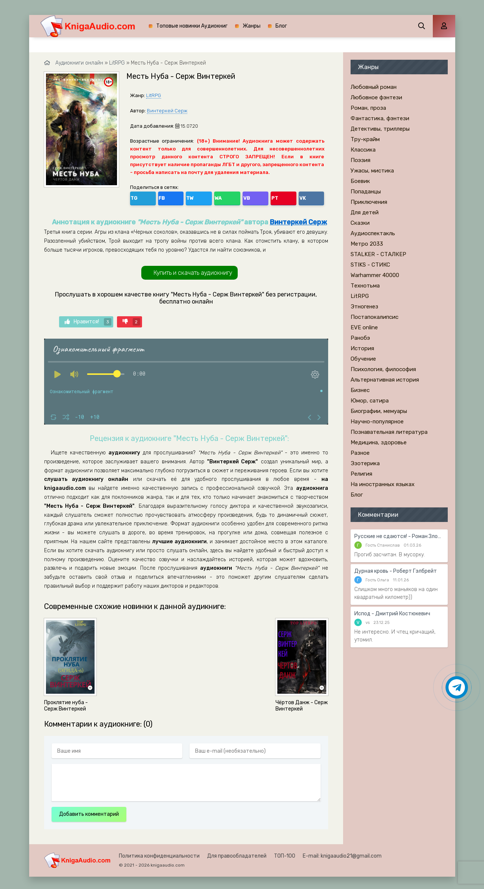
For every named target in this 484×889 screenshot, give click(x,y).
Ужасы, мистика (372, 170)
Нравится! (88, 319)
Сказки (360, 223)
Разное (360, 453)
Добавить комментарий (89, 811)
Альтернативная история (385, 379)
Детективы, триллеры (380, 128)
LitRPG (153, 95)
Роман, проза (368, 108)
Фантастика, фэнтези (380, 118)
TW (169, 196)
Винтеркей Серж (167, 111)
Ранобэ (360, 338)
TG (137, 196)
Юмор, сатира (370, 400)
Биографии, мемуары (379, 411)
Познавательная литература (389, 432)
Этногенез (364, 306)
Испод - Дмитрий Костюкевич (392, 613)
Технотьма (365, 285)
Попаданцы (366, 191)
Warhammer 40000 (375, 275)
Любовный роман (374, 87)
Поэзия (360, 160)
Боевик (360, 181)
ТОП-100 (284, 853)
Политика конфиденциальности (159, 853)
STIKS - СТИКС (370, 264)
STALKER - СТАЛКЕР (378, 254)
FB (153, 196)
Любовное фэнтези (376, 97)
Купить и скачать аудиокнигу (193, 270)
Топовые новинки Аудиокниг (192, 26)
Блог (281, 26)
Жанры (252, 26)
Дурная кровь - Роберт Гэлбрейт (395, 571)
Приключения (369, 202)
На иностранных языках (382, 484)
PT (218, 196)
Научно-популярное (377, 421)
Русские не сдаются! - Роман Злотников (399, 536)
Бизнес (360, 390)
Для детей (365, 212)
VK (234, 196)
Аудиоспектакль (373, 233)
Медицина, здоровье (379, 442)
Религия (361, 473)
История (362, 348)
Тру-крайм (365, 139)
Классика (363, 149)
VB (202, 196)
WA (185, 196)
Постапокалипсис (374, 317)
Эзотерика (365, 463)
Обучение (363, 358)
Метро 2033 (367, 243)
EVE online (364, 327)
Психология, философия (383, 369)
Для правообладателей (236, 853)
